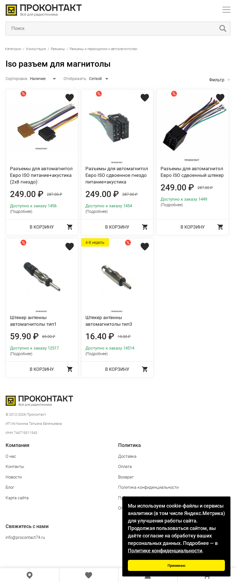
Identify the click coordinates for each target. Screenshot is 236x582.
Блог (10, 487)
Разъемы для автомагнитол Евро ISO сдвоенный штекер (192, 172)
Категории (13, 49)
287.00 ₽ (54, 194)
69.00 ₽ (48, 336)
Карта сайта (17, 497)
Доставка (127, 456)
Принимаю (177, 565)
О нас (11, 456)
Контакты (15, 466)
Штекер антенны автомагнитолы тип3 (108, 321)
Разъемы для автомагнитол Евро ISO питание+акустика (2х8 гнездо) (41, 175)
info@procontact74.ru (25, 537)
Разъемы (58, 49)
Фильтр (216, 79)
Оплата (125, 466)
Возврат (126, 477)
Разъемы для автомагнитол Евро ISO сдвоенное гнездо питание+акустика (116, 175)
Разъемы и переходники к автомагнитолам (103, 49)
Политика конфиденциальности (148, 487)
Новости (14, 477)
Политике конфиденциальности (165, 550)
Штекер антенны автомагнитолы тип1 (33, 321)
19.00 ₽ (124, 336)
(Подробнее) (21, 211)
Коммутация (36, 49)
